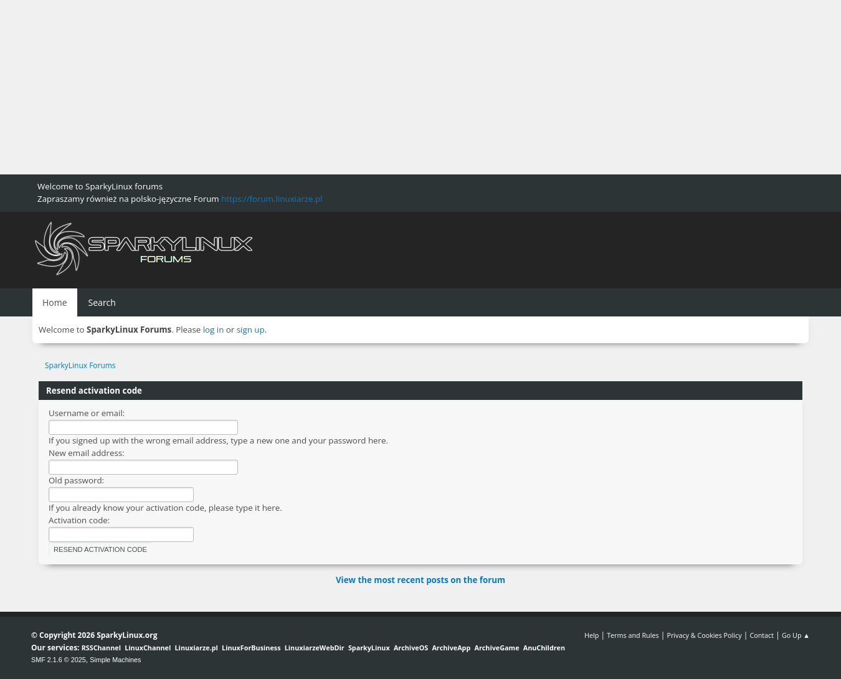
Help (591, 635)
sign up (251, 329)
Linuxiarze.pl (196, 647)
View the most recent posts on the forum (420, 580)
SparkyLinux (369, 647)
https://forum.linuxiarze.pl (271, 198)
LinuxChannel (148, 647)
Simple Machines (115, 659)
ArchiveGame (496, 647)
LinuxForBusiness (251, 647)
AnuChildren (544, 647)
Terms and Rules (633, 635)
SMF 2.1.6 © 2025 (58, 659)
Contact (761, 635)
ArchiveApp (451, 647)
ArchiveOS (411, 647)
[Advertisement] (374, 87)
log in (213, 329)
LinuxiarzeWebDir (314, 647)
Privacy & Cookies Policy (704, 635)
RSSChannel (101, 647)
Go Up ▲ (796, 635)
